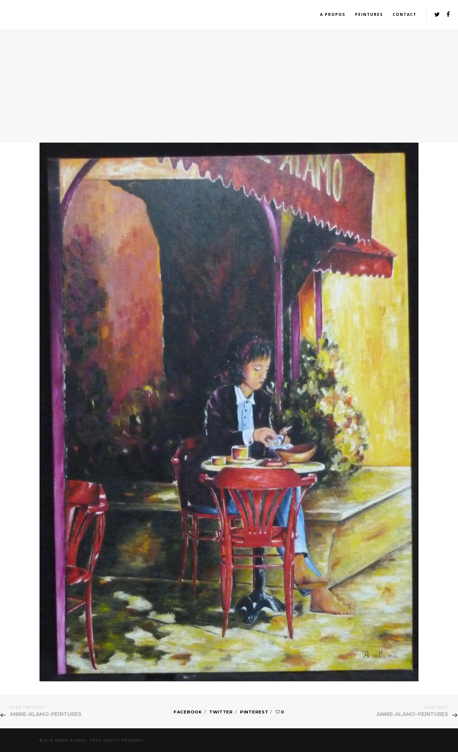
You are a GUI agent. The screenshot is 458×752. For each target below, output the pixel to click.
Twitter (221, 711)
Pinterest (254, 711)
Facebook (188, 711)
